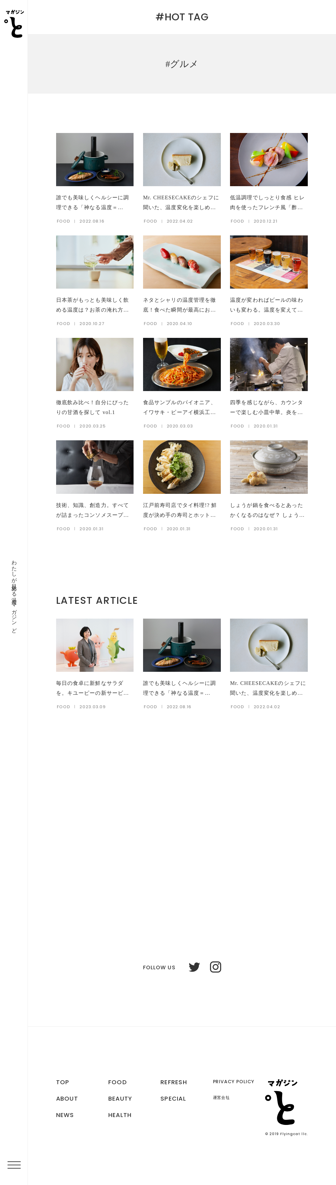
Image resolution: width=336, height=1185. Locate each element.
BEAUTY (120, 1099)
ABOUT (67, 1099)
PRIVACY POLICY (234, 1081)
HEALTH (120, 1115)
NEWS (65, 1115)
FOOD (117, 1082)
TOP (63, 1082)
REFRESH (173, 1082)
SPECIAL (173, 1099)
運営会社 (221, 1098)
